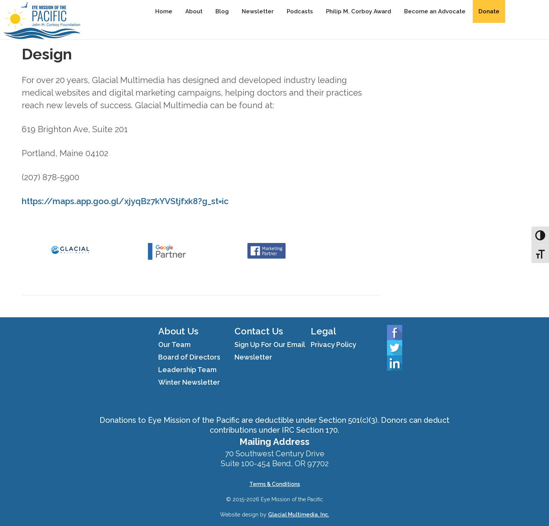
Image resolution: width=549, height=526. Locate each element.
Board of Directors (189, 357)
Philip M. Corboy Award (358, 11)
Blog (222, 11)
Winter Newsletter (189, 382)
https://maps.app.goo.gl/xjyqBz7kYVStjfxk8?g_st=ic (125, 201)
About (193, 11)
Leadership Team (187, 370)
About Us (178, 331)
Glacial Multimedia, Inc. (298, 515)
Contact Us (258, 331)
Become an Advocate (435, 11)
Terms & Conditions (274, 484)
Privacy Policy (333, 345)
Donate (488, 11)
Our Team (174, 345)
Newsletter (258, 11)
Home (163, 11)
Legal (323, 331)
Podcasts (300, 11)
